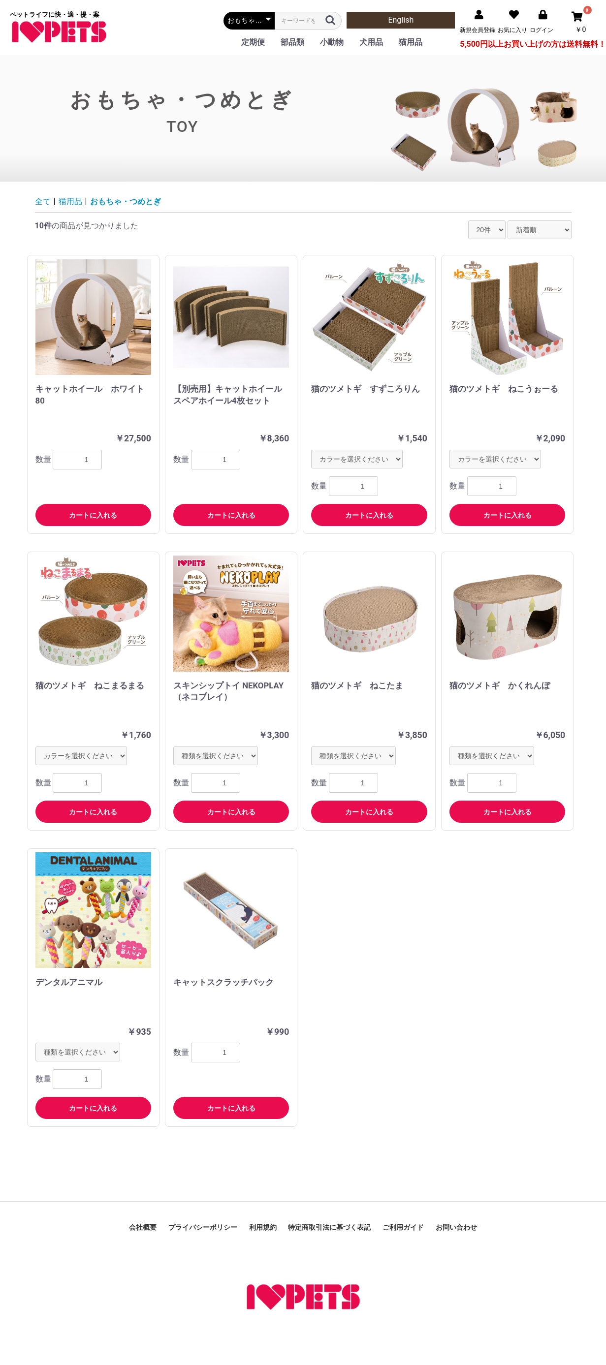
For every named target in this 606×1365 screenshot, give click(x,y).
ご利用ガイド (403, 1227)
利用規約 (263, 1227)
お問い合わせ (456, 1227)
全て (43, 201)
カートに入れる (93, 515)
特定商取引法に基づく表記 (329, 1227)
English (401, 20)
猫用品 (410, 42)
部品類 (292, 42)
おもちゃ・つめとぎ (125, 201)
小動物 (332, 42)
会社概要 (143, 1227)
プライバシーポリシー (202, 1227)
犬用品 (371, 42)
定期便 (253, 42)
